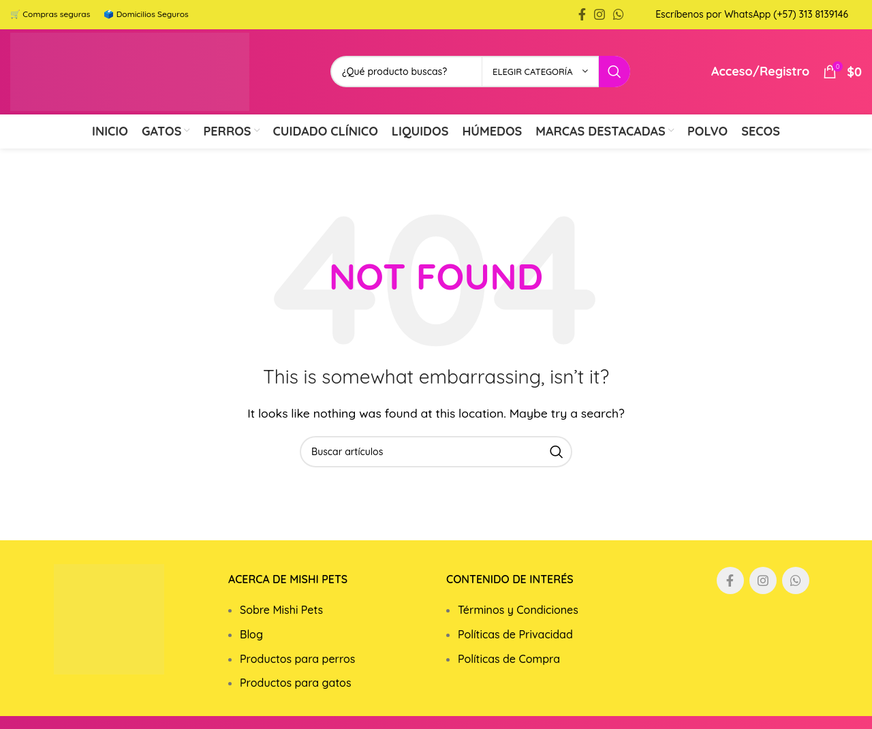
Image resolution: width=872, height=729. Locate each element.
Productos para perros (297, 676)
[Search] (436, 469)
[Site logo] (146, 80)
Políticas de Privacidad (515, 652)
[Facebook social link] (582, 15)
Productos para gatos (296, 700)
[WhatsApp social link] (618, 15)
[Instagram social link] (599, 15)
